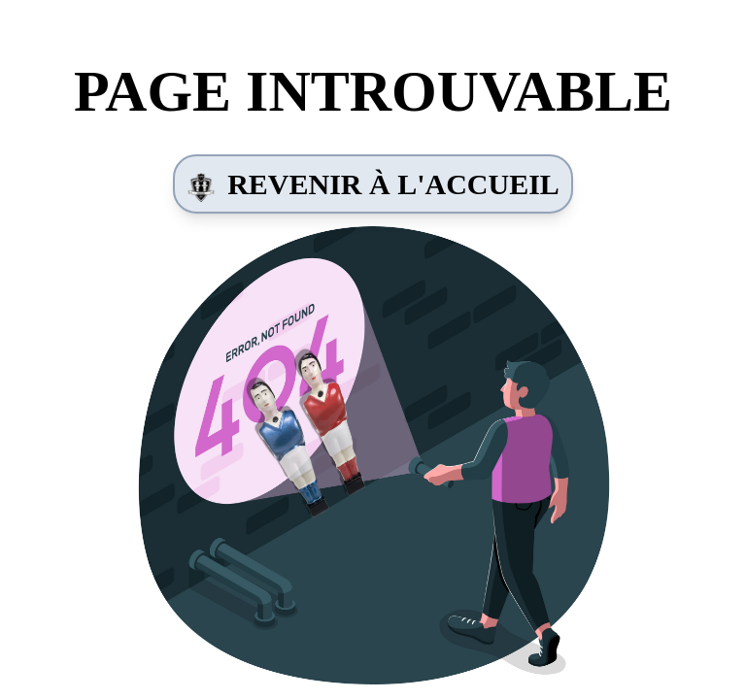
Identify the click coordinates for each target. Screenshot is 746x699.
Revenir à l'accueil (373, 185)
